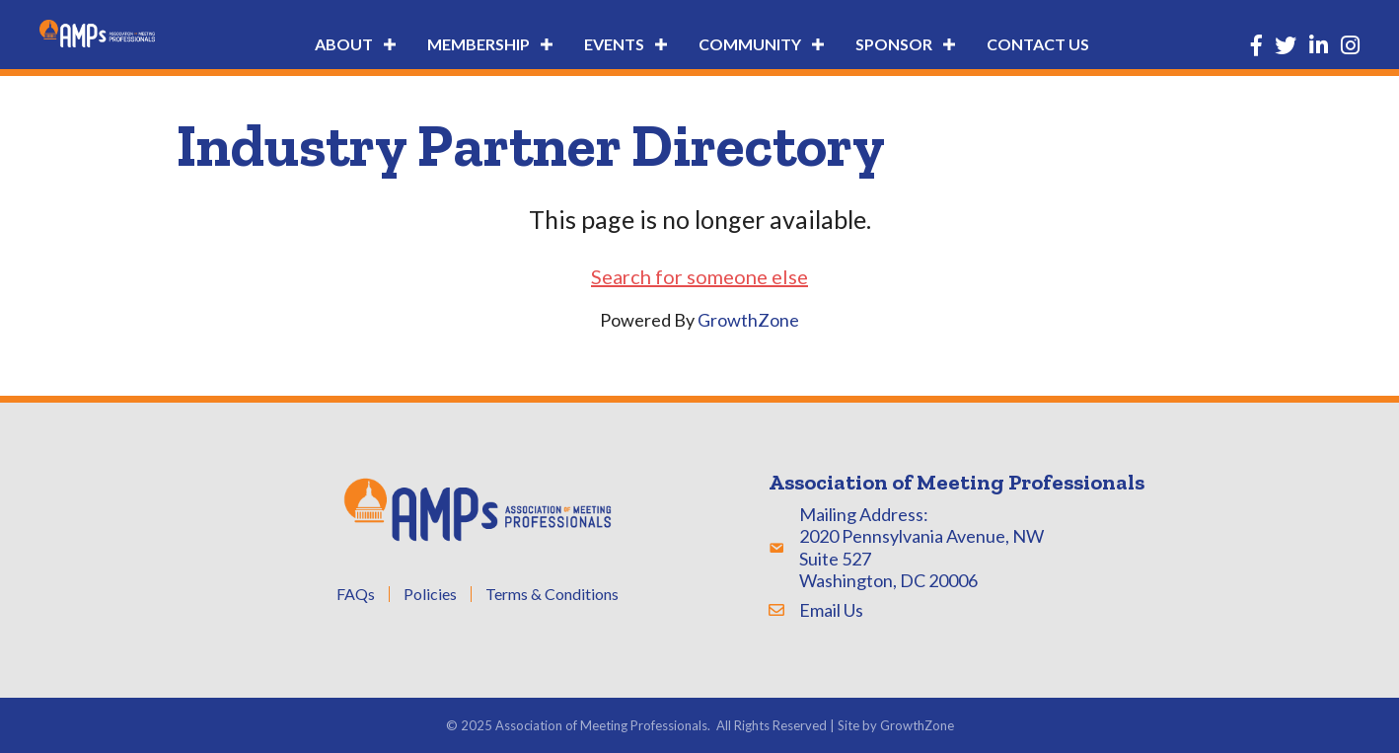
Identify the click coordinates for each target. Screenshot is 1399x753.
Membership (478, 44)
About (344, 44)
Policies (430, 594)
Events (614, 44)
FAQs (355, 594)
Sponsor (893, 44)
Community (750, 44)
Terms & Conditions (552, 594)
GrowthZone (748, 320)
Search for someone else (699, 276)
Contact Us (1038, 44)
